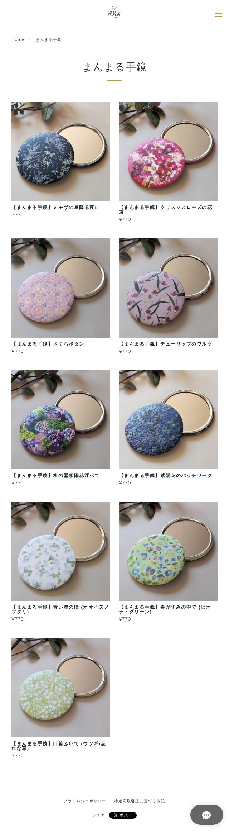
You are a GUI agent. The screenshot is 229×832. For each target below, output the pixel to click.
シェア (98, 815)
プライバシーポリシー (85, 801)
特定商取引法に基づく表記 (139, 801)
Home (17, 39)
